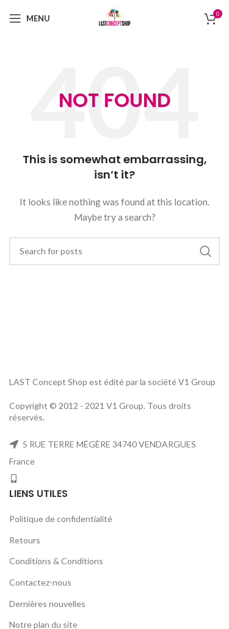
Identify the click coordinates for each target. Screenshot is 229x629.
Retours (24, 540)
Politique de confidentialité (60, 518)
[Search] (114, 251)
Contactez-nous (40, 582)
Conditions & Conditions (56, 561)
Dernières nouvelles (47, 603)
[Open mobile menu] (29, 18)
